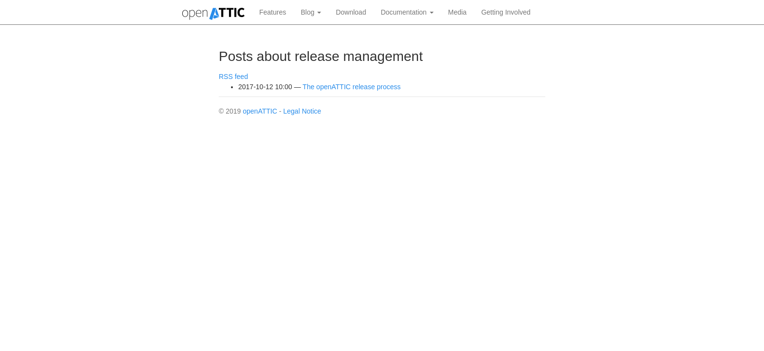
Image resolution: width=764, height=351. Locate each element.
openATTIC (260, 111)
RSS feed (233, 76)
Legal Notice (302, 111)
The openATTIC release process (352, 87)
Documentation (407, 12)
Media (457, 12)
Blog (311, 12)
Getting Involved (506, 12)
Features (272, 12)
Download (351, 12)
